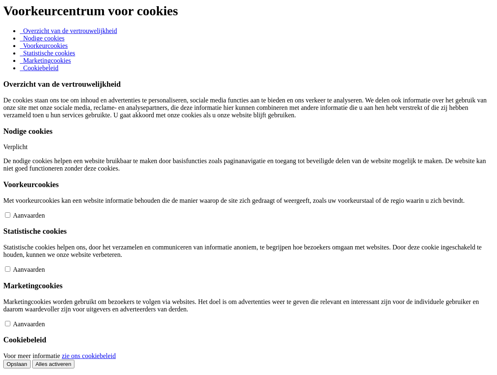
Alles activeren (54, 364)
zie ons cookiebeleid (89, 355)
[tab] (68, 30)
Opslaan (17, 364)
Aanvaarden (29, 215)
